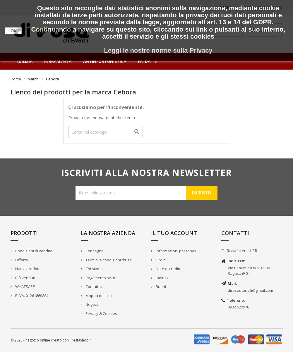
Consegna (94, 250)
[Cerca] (105, 132)
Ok (13, 30)
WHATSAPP (24, 286)
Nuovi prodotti (27, 268)
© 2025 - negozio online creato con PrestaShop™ (51, 340)
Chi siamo (94, 268)
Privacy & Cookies (101, 313)
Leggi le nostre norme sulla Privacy (158, 50)
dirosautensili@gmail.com (250, 290)
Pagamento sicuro (101, 277)
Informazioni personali (175, 250)
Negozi (91, 304)
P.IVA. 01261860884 (31, 295)
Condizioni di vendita (33, 250)
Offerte (21, 260)
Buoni (160, 286)
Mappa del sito (98, 295)
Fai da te (147, 61)
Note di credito (168, 268)
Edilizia (24, 61)
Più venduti (24, 277)
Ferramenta (57, 61)
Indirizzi (162, 277)
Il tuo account (174, 233)
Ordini (161, 260)
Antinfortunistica (104, 61)
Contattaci (94, 286)
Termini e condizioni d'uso (108, 260)
